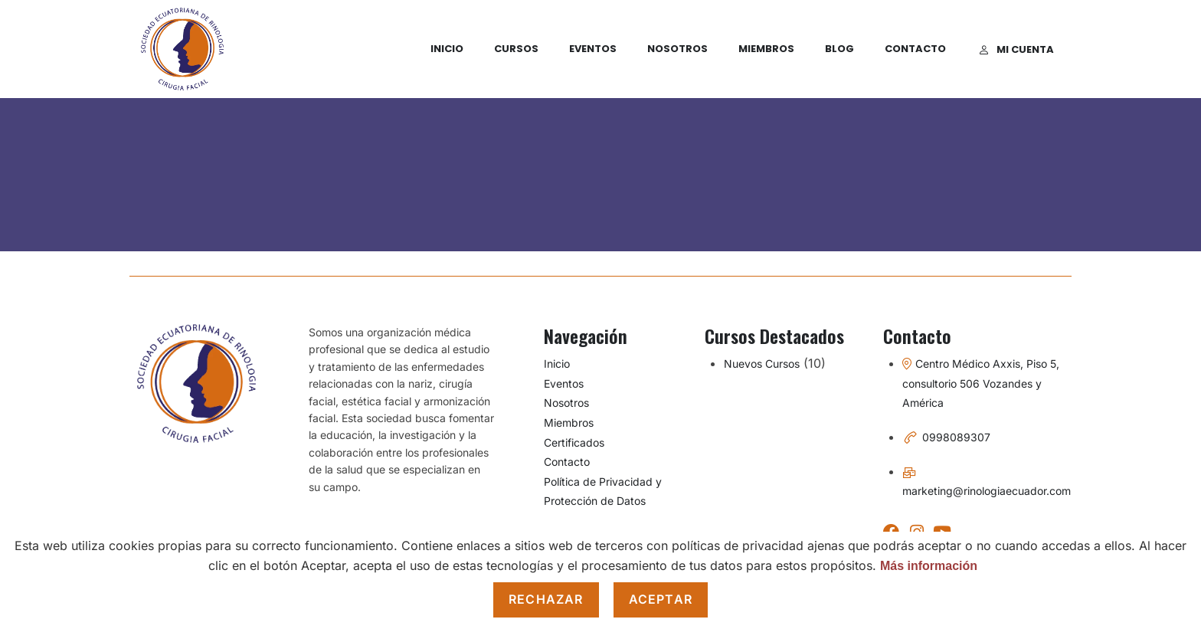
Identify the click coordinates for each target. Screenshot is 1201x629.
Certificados (574, 442)
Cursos (516, 48)
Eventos (593, 48)
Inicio (446, 48)
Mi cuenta (1016, 49)
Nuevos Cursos (762, 363)
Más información (928, 565)
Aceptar (660, 599)
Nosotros (677, 48)
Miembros (766, 48)
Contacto (915, 48)
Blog (839, 48)
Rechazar (546, 599)
